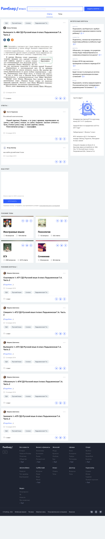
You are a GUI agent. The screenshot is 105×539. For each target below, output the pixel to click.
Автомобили (24, 468)
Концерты (72, 453)
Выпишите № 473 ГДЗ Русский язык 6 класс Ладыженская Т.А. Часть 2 (32, 348)
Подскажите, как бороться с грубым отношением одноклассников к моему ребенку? (87, 31)
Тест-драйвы (24, 474)
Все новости (24, 447)
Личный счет (40, 459)
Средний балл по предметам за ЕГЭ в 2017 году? (86, 127)
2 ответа (7, 98)
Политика (23, 456)
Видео (22, 488)
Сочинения (43, 256)
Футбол (88, 451)
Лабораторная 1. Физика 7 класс (84, 132)
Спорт (88, 447)
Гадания (88, 477)
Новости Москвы (25, 453)
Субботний (40, 468)
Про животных (25, 500)
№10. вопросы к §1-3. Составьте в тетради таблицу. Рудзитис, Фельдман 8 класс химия (86, 138)
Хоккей (88, 453)
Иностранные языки (13, 232)
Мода (55, 451)
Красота (55, 453)
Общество (23, 459)
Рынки (38, 456)
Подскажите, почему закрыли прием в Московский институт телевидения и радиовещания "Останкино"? (87, 85)
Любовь (55, 456)
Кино (71, 451)
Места (38, 479)
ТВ (20, 494)
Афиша (72, 447)
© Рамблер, (6, 512)
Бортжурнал (24, 477)
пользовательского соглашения (49, 205)
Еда (54, 459)
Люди (38, 474)
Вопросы (72, 471)
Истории (39, 471)
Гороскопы (90, 468)
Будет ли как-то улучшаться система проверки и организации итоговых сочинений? (86, 74)
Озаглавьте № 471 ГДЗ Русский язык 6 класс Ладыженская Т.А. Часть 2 (32, 279)
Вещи (38, 477)
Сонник (88, 471)
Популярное (24, 492)
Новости (22, 471)
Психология (44, 232)
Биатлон (88, 459)
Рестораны (73, 459)
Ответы (55, 471)
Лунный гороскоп (92, 479)
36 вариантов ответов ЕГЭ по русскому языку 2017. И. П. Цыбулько (86, 120)
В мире (22, 451)
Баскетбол (89, 456)
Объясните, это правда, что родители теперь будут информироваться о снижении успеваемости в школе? (86, 53)
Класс (55, 468)
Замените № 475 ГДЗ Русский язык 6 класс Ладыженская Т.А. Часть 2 (31, 417)
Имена (88, 474)
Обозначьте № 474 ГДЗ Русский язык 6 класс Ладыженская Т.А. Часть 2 (33, 383)
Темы (54, 474)
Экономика (40, 451)
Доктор (72, 468)
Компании (39, 453)
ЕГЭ (5, 256)
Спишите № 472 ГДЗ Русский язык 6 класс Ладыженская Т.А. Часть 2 (34, 313)
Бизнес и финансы (43, 447)
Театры (71, 456)
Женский (56, 447)
